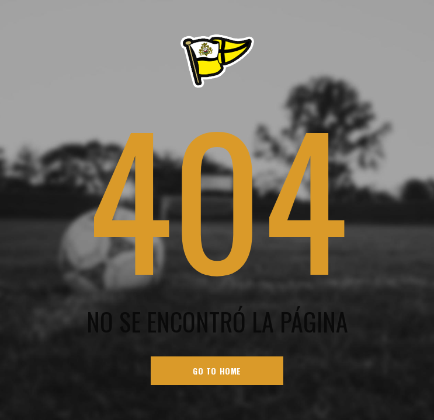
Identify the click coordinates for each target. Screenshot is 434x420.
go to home (217, 371)
